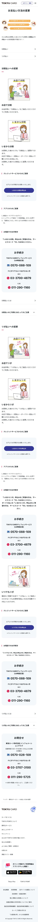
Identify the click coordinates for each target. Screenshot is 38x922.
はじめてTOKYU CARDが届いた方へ (13, 838)
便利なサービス (13, 799)
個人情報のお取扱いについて (19, 898)
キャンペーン (6, 834)
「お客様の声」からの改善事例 (19, 914)
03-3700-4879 (20, 278)
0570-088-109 (21, 265)
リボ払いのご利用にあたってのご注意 (15, 725)
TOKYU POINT (25, 881)
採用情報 (14, 890)
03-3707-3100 (21, 767)
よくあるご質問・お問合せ (10, 846)
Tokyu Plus (11, 881)
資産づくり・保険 (7, 854)
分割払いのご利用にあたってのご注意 (15, 312)
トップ (5, 799)
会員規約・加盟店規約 (19, 894)
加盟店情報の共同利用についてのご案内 (19, 902)
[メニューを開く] (35, 3)
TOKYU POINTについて (9, 821)
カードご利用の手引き (19, 910)
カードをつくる (7, 817)
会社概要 (6, 890)
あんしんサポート (7, 829)
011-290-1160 (20, 287)
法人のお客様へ (7, 842)
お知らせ (4, 850)
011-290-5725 (20, 777)
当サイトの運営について (27, 890)
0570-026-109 (21, 755)
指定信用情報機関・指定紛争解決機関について (19, 906)
